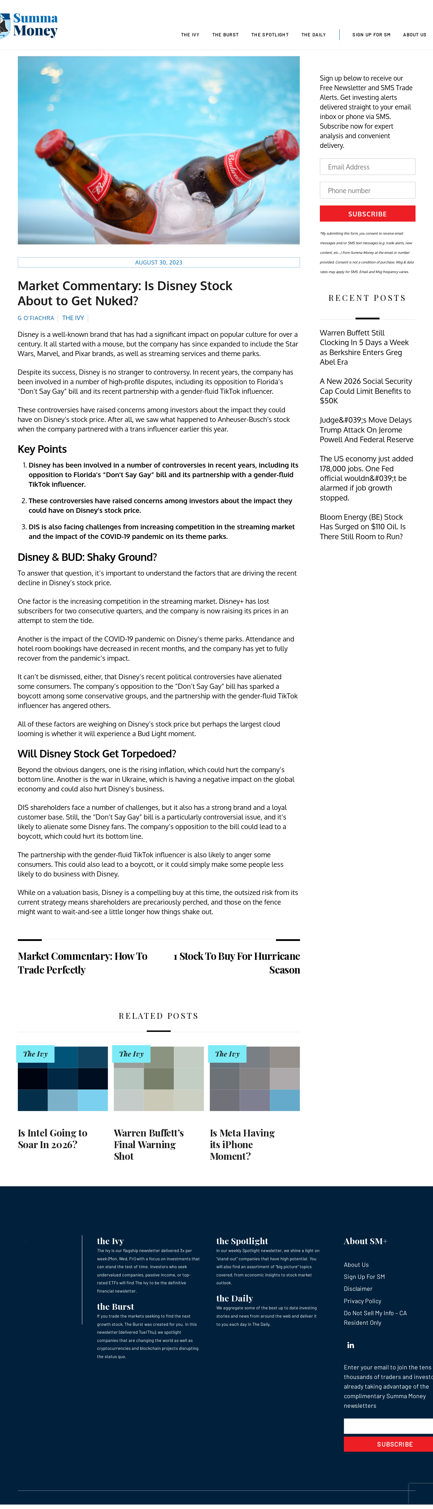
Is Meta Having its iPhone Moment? (242, 1146)
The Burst (225, 34)
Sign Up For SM (371, 34)
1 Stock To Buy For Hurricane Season (236, 964)
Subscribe (367, 216)
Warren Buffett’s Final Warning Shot (149, 1146)
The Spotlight (270, 34)
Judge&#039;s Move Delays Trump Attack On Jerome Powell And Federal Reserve (366, 431)
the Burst (115, 1308)
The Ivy (190, 34)
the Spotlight (242, 1242)
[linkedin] (351, 1345)
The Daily (313, 34)
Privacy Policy (362, 1303)
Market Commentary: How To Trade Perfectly (82, 964)
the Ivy (110, 1242)
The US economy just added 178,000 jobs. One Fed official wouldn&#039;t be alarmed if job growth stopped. (366, 480)
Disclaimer (358, 1290)
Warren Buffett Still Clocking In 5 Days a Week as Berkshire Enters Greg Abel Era (364, 349)
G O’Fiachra (36, 319)
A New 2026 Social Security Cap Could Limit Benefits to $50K (366, 392)
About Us (414, 34)
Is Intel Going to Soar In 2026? (52, 1140)
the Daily (234, 1300)
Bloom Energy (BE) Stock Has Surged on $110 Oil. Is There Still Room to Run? (363, 528)
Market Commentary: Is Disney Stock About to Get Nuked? (125, 295)
